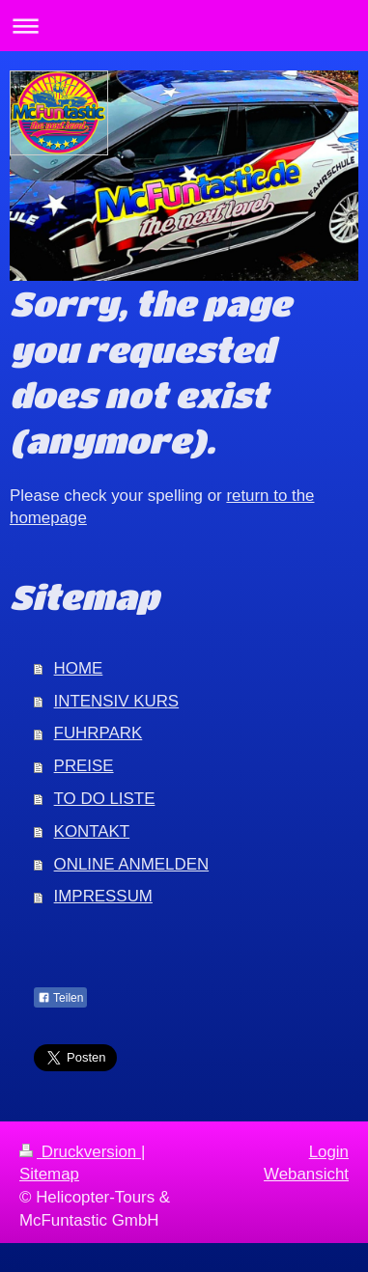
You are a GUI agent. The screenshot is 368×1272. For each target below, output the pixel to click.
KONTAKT (92, 831)
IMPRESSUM (103, 896)
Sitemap (49, 1174)
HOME (78, 668)
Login (329, 1152)
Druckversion (80, 1152)
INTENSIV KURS (117, 701)
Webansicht (306, 1174)
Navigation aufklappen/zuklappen (184, 25)
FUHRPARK (98, 733)
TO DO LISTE (105, 798)
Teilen (60, 998)
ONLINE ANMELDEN (132, 864)
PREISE (84, 766)
